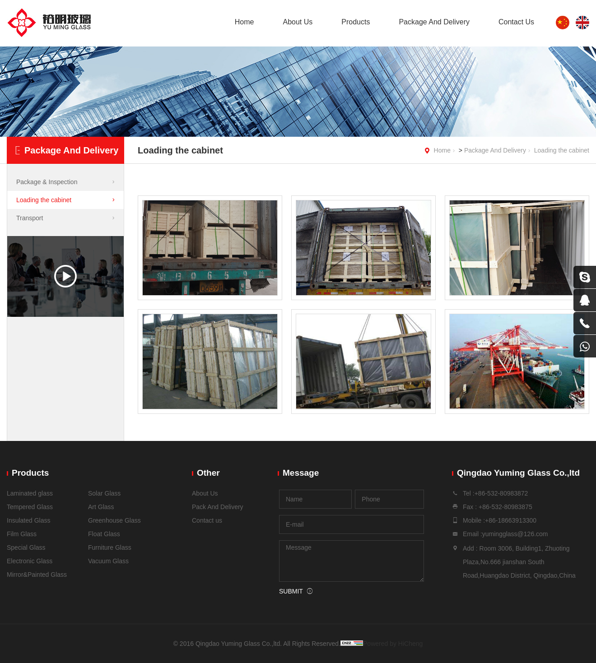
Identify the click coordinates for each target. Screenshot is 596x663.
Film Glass (22, 534)
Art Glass (101, 506)
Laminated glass (30, 493)
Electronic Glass (29, 561)
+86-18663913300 (510, 520)
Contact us (207, 520)
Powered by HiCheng (393, 643)
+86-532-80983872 (501, 493)
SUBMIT (291, 591)
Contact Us (516, 22)
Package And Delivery (434, 22)
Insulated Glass (29, 520)
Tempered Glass (30, 506)
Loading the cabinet (561, 150)
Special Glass (26, 547)
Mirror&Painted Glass (37, 574)
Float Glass (104, 534)
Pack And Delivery (217, 506)
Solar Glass (104, 493)
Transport (29, 218)
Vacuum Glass (108, 561)
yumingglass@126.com (515, 534)
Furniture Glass (109, 547)
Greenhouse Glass (114, 520)
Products (355, 22)
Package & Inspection (46, 181)
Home (244, 22)
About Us (297, 22)
